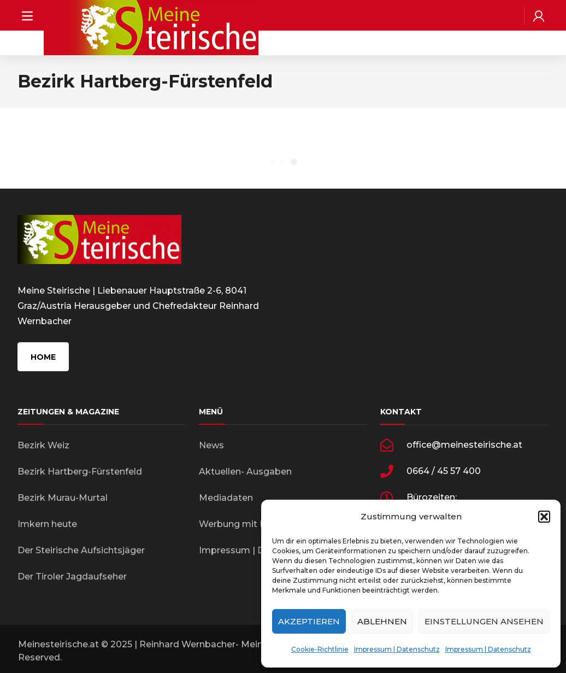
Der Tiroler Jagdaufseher (72, 576)
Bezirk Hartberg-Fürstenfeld (79, 471)
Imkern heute (47, 524)
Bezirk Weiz (43, 445)
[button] (544, 516)
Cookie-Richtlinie (320, 649)
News (211, 445)
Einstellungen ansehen (484, 621)
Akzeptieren (309, 621)
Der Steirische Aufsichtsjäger (81, 550)
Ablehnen (382, 621)
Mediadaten (226, 498)
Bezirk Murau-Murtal (62, 498)
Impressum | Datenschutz (397, 649)
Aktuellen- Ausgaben (245, 471)
